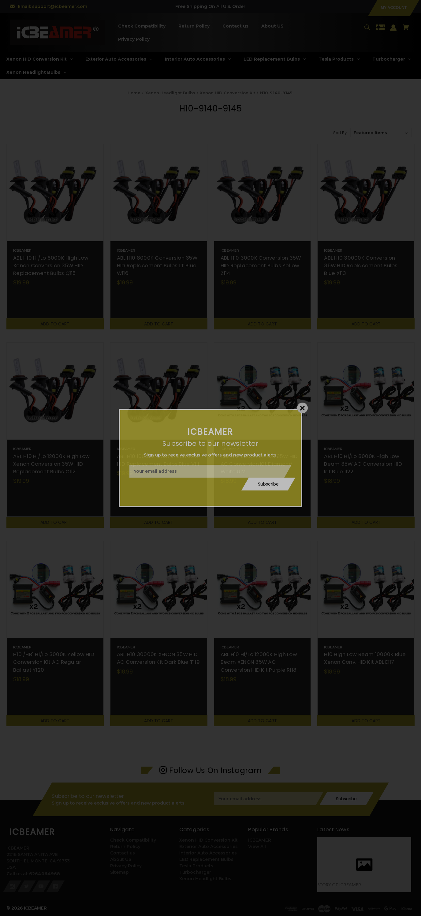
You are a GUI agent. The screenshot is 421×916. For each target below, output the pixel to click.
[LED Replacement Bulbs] (274, 59)
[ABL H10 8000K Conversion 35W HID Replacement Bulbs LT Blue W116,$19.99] (158, 192)
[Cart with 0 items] (406, 30)
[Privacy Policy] (134, 39)
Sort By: (340, 133)
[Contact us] (235, 26)
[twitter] (26, 886)
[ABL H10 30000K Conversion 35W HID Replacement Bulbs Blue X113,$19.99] (366, 192)
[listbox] (381, 132)
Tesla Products (196, 866)
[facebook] (55, 886)
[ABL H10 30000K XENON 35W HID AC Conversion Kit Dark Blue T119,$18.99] (158, 589)
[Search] (367, 30)
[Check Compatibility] (142, 26)
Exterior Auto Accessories (208, 846)
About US (120, 859)
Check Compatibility (133, 840)
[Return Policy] (194, 26)
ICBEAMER (259, 840)
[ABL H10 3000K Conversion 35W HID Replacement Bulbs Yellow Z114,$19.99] (262, 192)
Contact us (122, 853)
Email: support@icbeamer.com (52, 6)
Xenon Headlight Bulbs (205, 878)
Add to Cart (54, 324)
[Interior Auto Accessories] (198, 59)
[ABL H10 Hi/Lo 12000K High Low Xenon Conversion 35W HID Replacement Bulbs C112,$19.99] (55, 391)
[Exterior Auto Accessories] (118, 59)
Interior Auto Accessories (208, 853)
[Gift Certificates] (380, 30)
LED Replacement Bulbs (206, 859)
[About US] (272, 26)
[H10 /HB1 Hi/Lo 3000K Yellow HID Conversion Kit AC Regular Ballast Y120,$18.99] (55, 589)
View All (257, 846)
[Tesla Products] (339, 59)
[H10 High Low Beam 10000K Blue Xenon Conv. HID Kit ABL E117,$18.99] (366, 589)
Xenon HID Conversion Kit (208, 840)
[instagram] (12, 886)
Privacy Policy (126, 866)
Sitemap (119, 872)
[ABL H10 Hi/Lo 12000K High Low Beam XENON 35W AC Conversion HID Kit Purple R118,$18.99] (262, 589)
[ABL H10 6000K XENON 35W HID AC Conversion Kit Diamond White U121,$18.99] (262, 391)
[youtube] (41, 886)
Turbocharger (195, 872)
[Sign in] (393, 30)
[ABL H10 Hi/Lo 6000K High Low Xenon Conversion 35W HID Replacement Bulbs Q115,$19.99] (55, 192)
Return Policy (125, 846)
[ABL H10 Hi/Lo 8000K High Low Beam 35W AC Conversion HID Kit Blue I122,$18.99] (366, 391)
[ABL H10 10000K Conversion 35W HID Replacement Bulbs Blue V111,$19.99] (158, 391)
